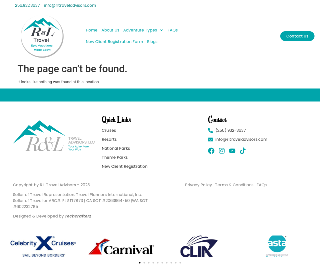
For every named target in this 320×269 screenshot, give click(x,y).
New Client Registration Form (114, 41)
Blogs (152, 41)
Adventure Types (143, 30)
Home (92, 30)
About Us (110, 30)
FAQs (173, 30)
